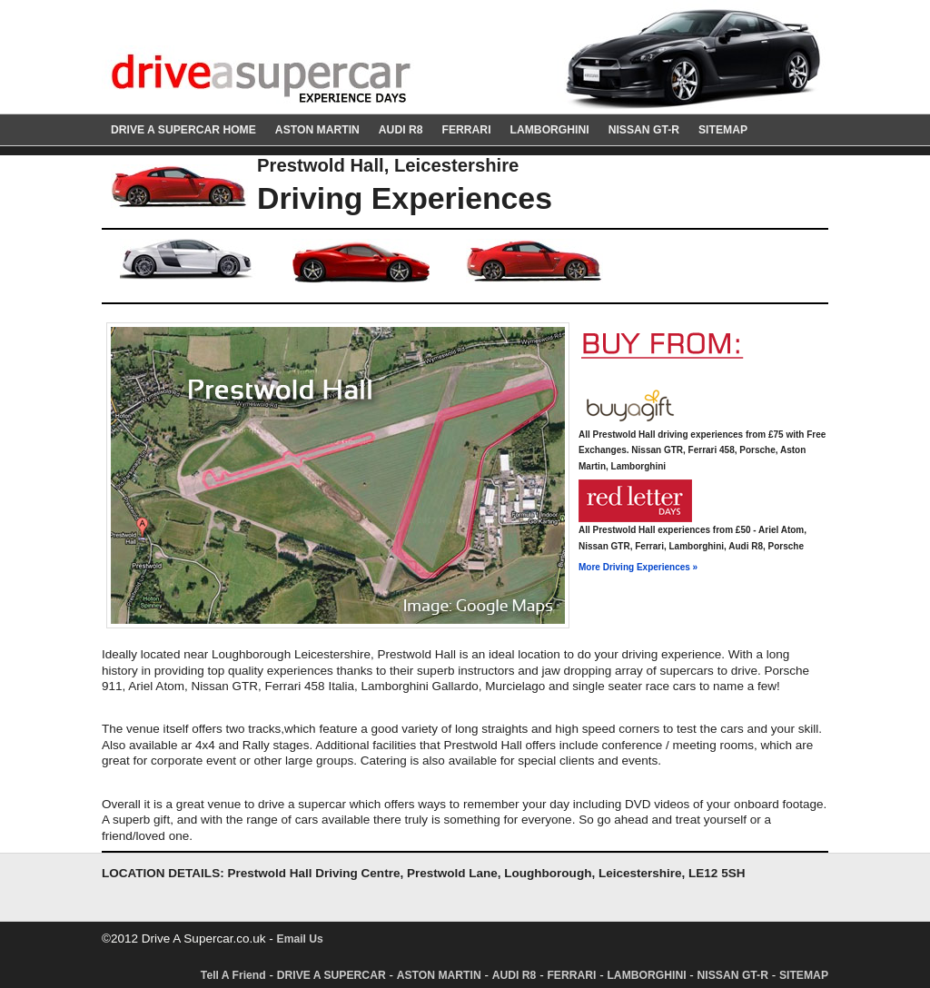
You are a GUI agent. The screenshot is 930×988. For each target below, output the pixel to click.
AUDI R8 (401, 130)
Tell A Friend (233, 975)
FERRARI (465, 130)
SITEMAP (722, 130)
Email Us (300, 939)
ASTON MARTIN (317, 130)
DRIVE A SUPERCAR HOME (183, 130)
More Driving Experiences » (638, 567)
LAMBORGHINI (549, 130)
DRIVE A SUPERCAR (331, 975)
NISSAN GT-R (643, 130)
